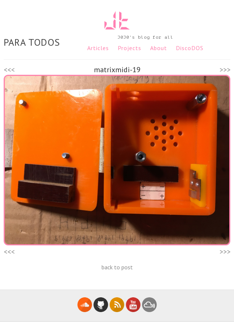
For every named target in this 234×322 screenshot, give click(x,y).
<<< (9, 69)
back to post (117, 267)
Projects (129, 48)
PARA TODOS (32, 42)
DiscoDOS (189, 48)
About (158, 48)
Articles (98, 48)
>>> (225, 69)
